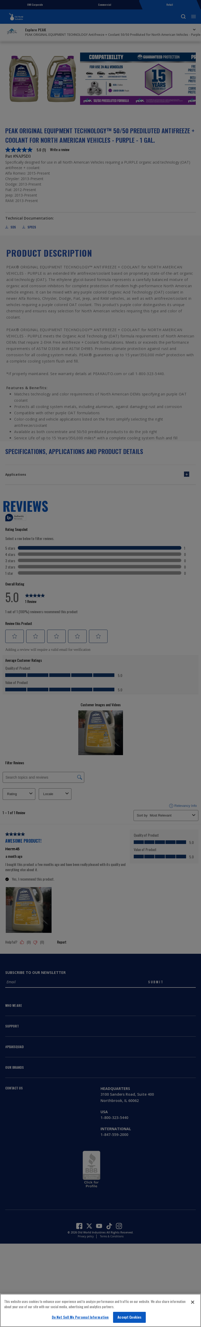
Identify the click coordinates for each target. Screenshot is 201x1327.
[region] (100, 1310)
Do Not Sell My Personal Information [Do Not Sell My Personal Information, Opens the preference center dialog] (80, 1317)
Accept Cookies (129, 1317)
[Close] (192, 1302)
